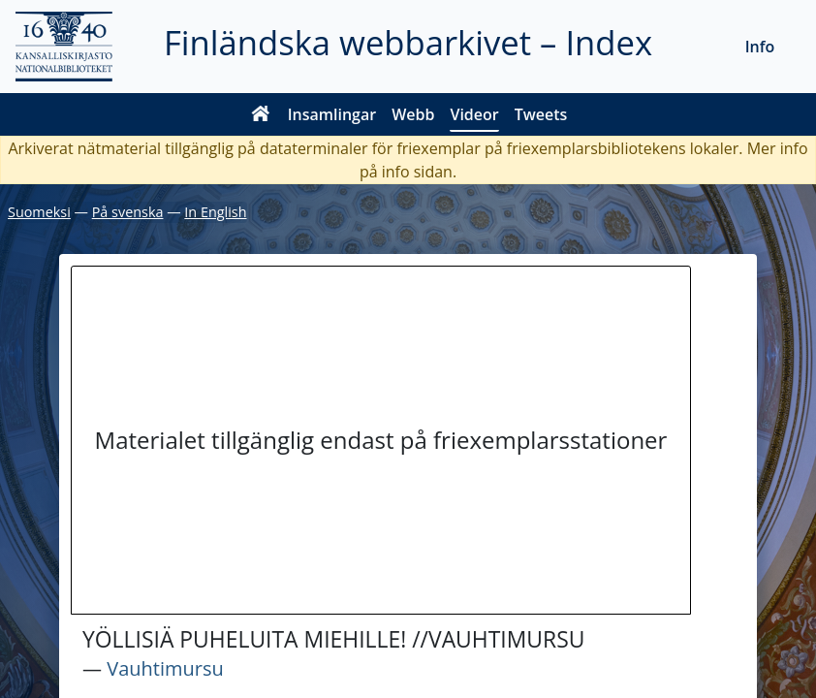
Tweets (541, 114)
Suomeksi (39, 212)
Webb (413, 114)
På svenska (128, 212)
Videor (474, 114)
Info (760, 46)
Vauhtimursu (165, 668)
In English (215, 212)
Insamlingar (332, 114)
